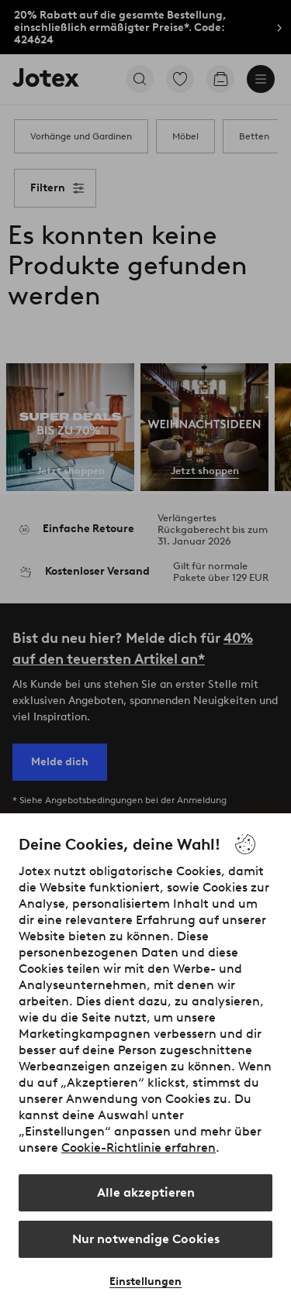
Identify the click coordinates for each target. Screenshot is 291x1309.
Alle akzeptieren (146, 1192)
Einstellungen (145, 1281)
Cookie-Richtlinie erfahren (138, 1147)
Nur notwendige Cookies (146, 1239)
